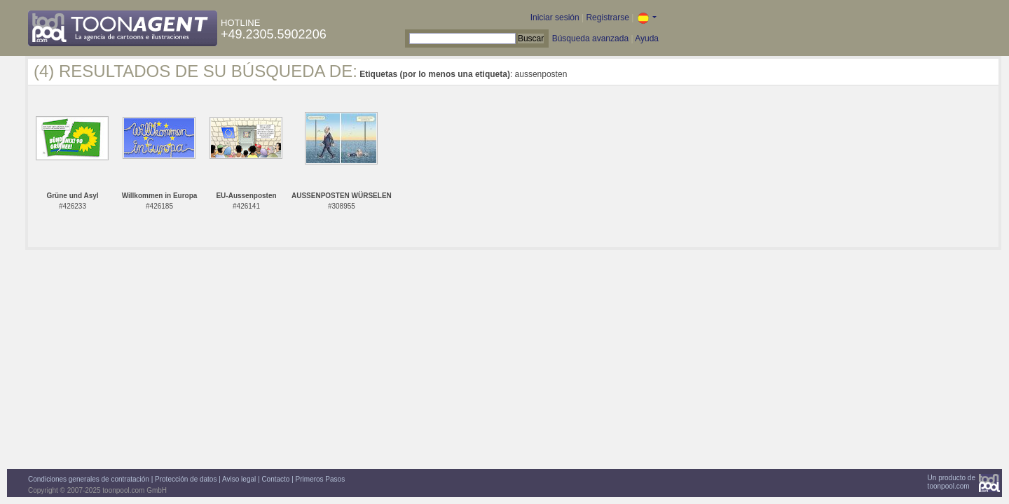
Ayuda (647, 38)
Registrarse (607, 17)
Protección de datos (186, 479)
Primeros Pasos (320, 479)
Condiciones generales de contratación (88, 479)
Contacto (275, 479)
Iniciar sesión (554, 17)
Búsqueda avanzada (590, 38)
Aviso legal (239, 479)
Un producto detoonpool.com (951, 482)
